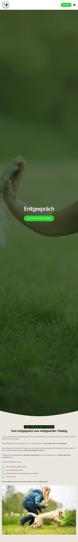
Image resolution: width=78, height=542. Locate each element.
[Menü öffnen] (74, 5)
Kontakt (65, 5)
